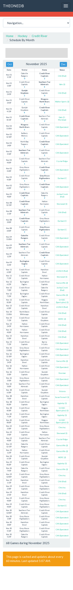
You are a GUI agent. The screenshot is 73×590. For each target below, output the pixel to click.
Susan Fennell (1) (62, 397)
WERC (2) (62, 319)
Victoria (62, 391)
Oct (9, 64)
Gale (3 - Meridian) (62, 118)
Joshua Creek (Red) (62, 195)
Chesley (62, 427)
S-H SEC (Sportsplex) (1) (62, 301)
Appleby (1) (62, 403)
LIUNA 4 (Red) (62, 271)
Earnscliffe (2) (62, 283)
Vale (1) (62, 84)
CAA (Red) (62, 76)
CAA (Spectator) (62, 127)
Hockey (22, 36)
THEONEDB (13, 6)
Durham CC (62, 178)
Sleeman (62, 373)
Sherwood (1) (62, 204)
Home (9, 36)
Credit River (39, 36)
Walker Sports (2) (62, 102)
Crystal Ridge (62, 161)
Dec (63, 64)
